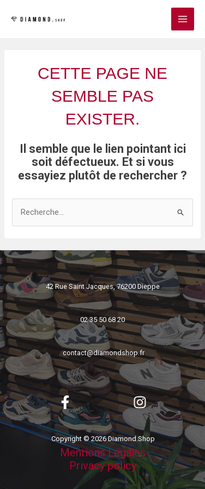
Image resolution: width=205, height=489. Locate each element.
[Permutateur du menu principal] (182, 19)
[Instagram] (140, 402)
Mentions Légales (103, 452)
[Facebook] (65, 402)
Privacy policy (102, 465)
